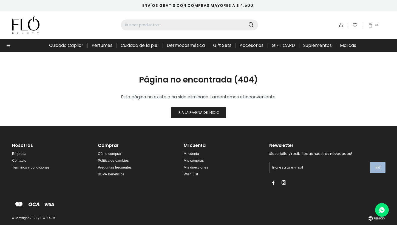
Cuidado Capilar (66, 45)
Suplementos (317, 45)
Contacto (19, 160)
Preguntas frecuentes (115, 167)
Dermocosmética (186, 45)
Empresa (19, 154)
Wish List (191, 174)
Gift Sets (222, 45)
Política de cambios (113, 160)
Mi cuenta (191, 154)
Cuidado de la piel (139, 45)
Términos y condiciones (31, 167)
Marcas (348, 45)
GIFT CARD (283, 45)
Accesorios (251, 45)
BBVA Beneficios (111, 174)
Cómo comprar (109, 154)
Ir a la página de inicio (198, 112)
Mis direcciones (196, 167)
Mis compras (194, 160)
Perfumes (102, 45)
